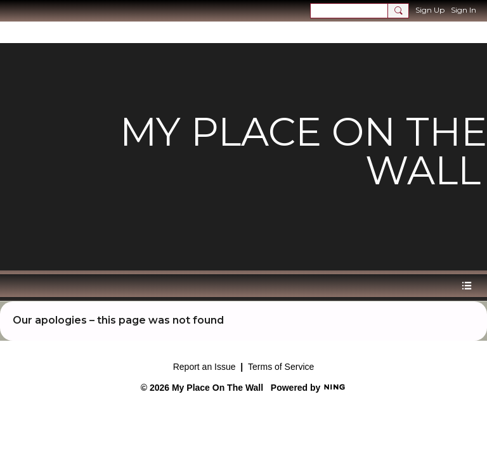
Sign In (463, 10)
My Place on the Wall (303, 151)
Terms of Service (281, 367)
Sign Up (430, 10)
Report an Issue (204, 367)
